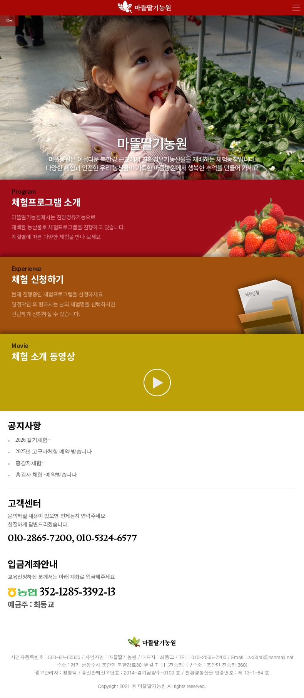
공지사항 (24, 425)
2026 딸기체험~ (32, 440)
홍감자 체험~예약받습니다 (46, 475)
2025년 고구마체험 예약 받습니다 (53, 451)
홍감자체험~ (29, 463)
